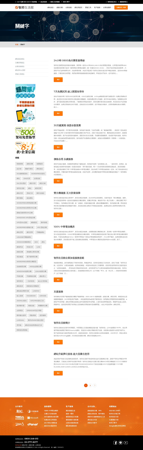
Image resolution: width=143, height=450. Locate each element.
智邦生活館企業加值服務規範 (69, 257)
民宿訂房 (30, 247)
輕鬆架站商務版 (22, 330)
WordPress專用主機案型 (26, 261)
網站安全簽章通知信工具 (33, 325)
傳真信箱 (31, 306)
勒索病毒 (20, 164)
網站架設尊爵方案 (23, 291)
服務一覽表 (70, 414)
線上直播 (20, 296)
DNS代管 (27, 178)
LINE (38, 247)
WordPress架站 (38, 174)
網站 (29, 188)
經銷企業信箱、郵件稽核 (96, 414)
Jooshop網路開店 (24, 242)
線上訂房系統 (42, 281)
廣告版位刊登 (92, 420)
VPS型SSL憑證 (22, 222)
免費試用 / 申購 (121, 7)
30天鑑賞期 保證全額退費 (67, 125)
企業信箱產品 (19, 66)
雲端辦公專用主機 (33, 252)
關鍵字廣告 (29, 169)
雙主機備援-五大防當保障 (67, 192)
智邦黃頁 (20, 281)
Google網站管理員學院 (117, 426)
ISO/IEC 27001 (114, 411)
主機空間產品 (19, 63)
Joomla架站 (22, 301)
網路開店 (34, 222)
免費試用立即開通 (50, 420)
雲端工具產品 (19, 74)
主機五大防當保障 (50, 414)
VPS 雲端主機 (42, 227)
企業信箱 (69, 7)
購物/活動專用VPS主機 (25, 213)
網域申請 (20, 247)
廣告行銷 (42, 183)
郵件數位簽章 (21, 315)
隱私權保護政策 (71, 426)
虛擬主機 (59, 7)
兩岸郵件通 (20, 306)
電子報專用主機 (32, 257)
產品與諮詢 (43, 2)
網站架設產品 (19, 59)
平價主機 (20, 276)
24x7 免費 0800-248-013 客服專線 (26, 2)
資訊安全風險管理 (50, 426)
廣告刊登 (33, 183)
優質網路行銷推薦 (72, 420)
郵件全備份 (40, 193)
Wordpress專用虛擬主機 (26, 203)
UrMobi (42, 296)
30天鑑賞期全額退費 (51, 417)
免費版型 (40, 164)
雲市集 (19, 325)
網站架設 (50, 7)
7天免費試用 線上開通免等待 (69, 91)
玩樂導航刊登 (113, 420)
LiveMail (20, 320)
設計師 (19, 169)
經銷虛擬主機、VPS (95, 411)
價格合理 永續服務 (63, 159)
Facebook (31, 296)
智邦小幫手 (65, 2)
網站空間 (20, 232)
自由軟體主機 (21, 266)
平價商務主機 (31, 276)
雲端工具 (88, 7)
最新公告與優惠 (54, 2)
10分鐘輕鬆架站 (22, 174)
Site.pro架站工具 (37, 301)
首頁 (16, 44)
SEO (36, 242)
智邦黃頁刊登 (113, 417)
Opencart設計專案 (34, 310)
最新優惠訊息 (70, 411)
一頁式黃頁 (30, 281)
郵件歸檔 (44, 222)
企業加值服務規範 (72, 423)
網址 (18, 178)
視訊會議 (20, 257)
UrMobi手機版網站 (24, 237)
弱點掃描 (33, 315)
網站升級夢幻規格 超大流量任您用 (71, 353)
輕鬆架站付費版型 (33, 286)
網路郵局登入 (123, 2)
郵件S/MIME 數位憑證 (35, 320)
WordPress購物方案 (25, 227)
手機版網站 (40, 232)
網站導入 (43, 276)
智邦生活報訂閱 (114, 414)
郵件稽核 (20, 198)
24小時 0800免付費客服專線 (69, 60)
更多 (58, 79)
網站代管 (20, 193)
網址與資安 (78, 7)
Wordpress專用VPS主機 (26, 208)
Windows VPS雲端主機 (26, 218)
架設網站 (30, 198)
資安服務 (43, 315)
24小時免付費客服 (50, 423)
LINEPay (36, 291)
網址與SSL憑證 (20, 70)
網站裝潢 (20, 286)
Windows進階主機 (24, 271)
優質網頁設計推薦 (72, 417)
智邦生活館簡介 (62, 322)
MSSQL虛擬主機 (35, 266)
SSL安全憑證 (21, 183)
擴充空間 (30, 232)
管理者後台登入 (111, 2)
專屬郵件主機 (42, 306)
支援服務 (58, 291)
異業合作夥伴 (92, 423)
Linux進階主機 (40, 271)
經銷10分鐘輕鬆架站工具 (96, 417)
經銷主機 (20, 252)
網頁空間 (38, 188)
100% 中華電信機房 (64, 226)
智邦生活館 (20, 188)
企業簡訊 (20, 310)
